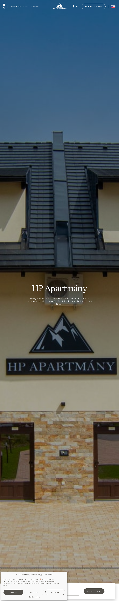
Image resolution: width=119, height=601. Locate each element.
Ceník (26, 6)
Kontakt (35, 6)
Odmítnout (34, 592)
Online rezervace (93, 7)
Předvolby (55, 592)
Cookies (31, 597)
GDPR (38, 597)
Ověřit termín (94, 591)
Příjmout (13, 592)
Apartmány (15, 6)
